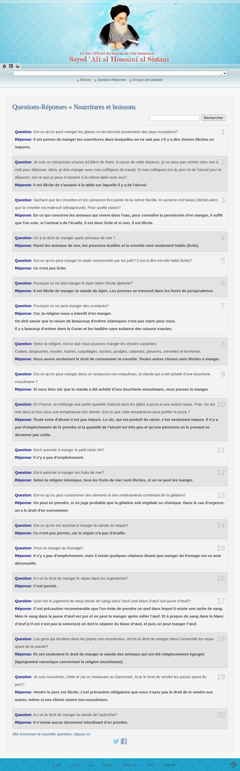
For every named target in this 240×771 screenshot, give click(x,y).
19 (221, 677)
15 (221, 548)
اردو (91, 765)
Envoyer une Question (148, 80)
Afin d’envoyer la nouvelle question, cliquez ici (51, 734)
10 (221, 404)
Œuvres (85, 80)
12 (221, 472)
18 (221, 639)
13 (221, 495)
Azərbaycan (129, 765)
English (108, 765)
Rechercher (213, 118)
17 (221, 601)
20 (221, 715)
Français (169, 765)
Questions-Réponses (111, 80)
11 (221, 450)
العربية (56, 765)
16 (221, 578)
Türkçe (151, 765)
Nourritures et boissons (105, 107)
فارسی (74, 765)
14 (221, 525)
